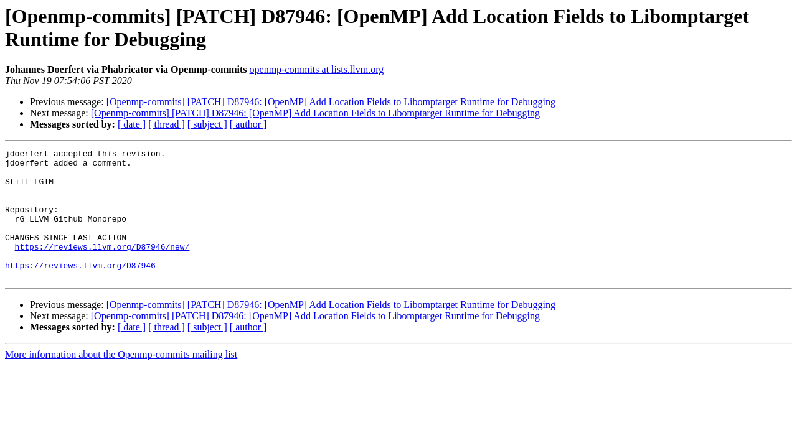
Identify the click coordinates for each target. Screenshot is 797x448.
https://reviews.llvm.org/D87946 (80, 289)
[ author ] (248, 124)
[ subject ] (207, 124)
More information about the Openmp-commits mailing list (121, 380)
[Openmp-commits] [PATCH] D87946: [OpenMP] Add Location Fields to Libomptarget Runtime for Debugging (330, 101)
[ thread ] (166, 124)
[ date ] (132, 124)
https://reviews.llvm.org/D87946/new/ (102, 267)
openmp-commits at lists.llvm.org (317, 69)
